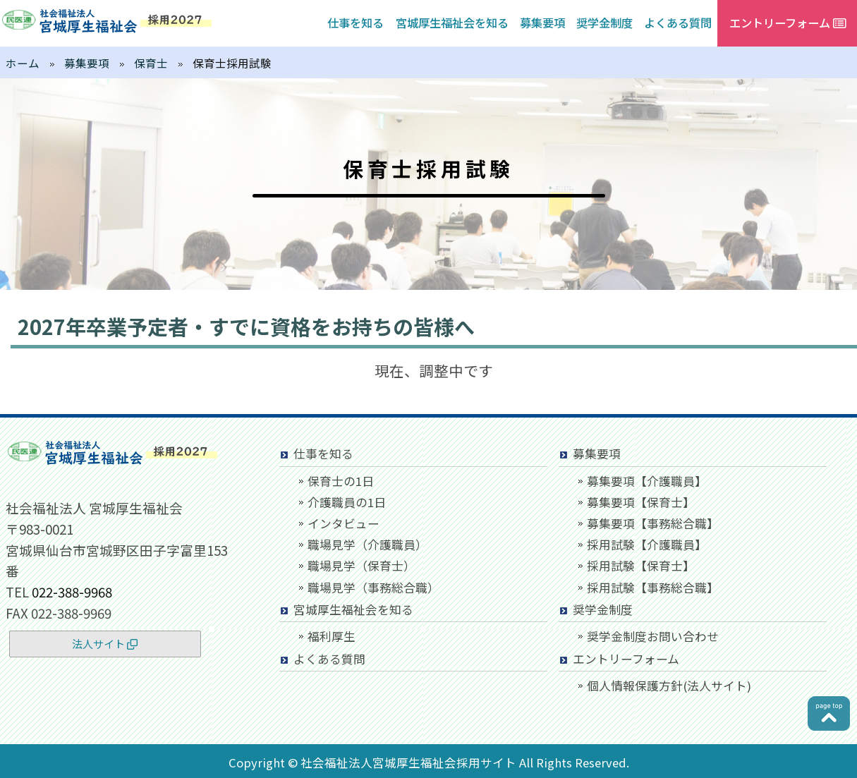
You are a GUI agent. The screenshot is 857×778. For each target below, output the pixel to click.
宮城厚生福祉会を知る (452, 22)
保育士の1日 (341, 481)
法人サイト (105, 643)
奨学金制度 (604, 22)
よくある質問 (678, 22)
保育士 (151, 63)
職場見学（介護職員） (367, 544)
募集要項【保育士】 (641, 502)
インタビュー (343, 523)
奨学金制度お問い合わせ (653, 636)
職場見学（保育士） (361, 565)
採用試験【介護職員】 (647, 544)
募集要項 (542, 22)
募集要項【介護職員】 (647, 481)
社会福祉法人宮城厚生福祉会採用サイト (408, 762)
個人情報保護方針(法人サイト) (669, 685)
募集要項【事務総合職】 (653, 523)
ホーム (22, 63)
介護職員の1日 (347, 502)
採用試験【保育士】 (641, 565)
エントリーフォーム (626, 658)
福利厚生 (331, 636)
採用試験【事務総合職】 (653, 587)
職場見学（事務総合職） (373, 587)
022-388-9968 (72, 591)
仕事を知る (355, 22)
